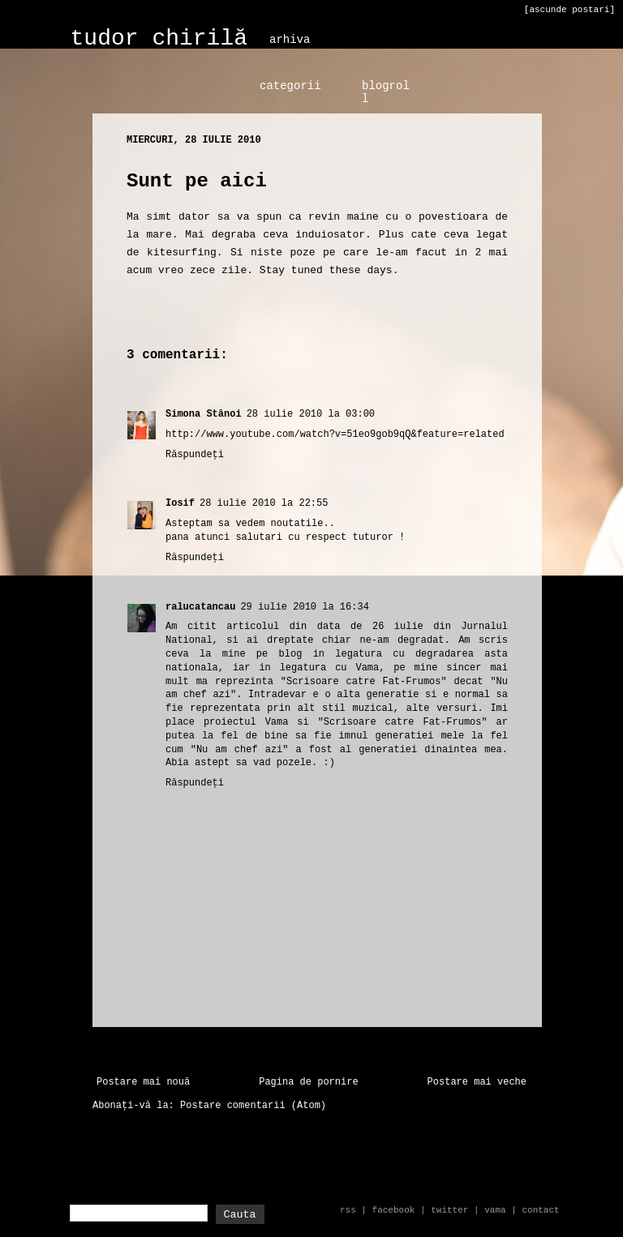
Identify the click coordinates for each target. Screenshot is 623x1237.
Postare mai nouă (143, 1082)
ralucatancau (200, 607)
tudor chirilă (159, 38)
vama (494, 1210)
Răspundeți (194, 454)
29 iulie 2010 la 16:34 (304, 607)
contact (540, 1210)
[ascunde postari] (569, 10)
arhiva (289, 39)
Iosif (180, 503)
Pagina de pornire (308, 1082)
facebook (393, 1210)
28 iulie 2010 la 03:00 (311, 414)
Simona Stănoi (203, 414)
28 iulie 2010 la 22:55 (264, 503)
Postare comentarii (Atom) (253, 1105)
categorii (290, 85)
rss (348, 1210)
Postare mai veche (477, 1082)
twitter (449, 1210)
